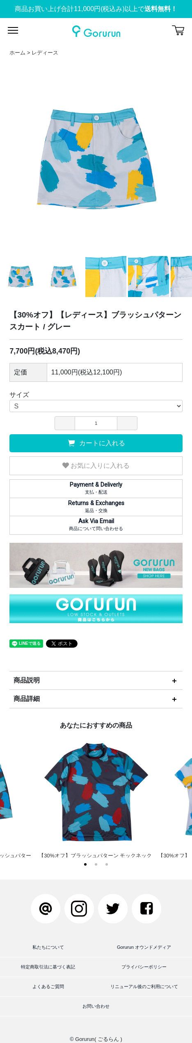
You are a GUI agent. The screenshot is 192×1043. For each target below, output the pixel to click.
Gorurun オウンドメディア (144, 947)
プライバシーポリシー (144, 966)
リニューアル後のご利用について (144, 986)
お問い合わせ (96, 1006)
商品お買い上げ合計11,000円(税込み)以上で (96, 8)
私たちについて (48, 947)
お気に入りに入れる (96, 465)
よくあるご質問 (48, 986)
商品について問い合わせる (96, 524)
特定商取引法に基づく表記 (48, 966)
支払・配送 (96, 487)
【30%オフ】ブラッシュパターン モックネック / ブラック (96, 800)
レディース (45, 53)
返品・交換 (96, 506)
